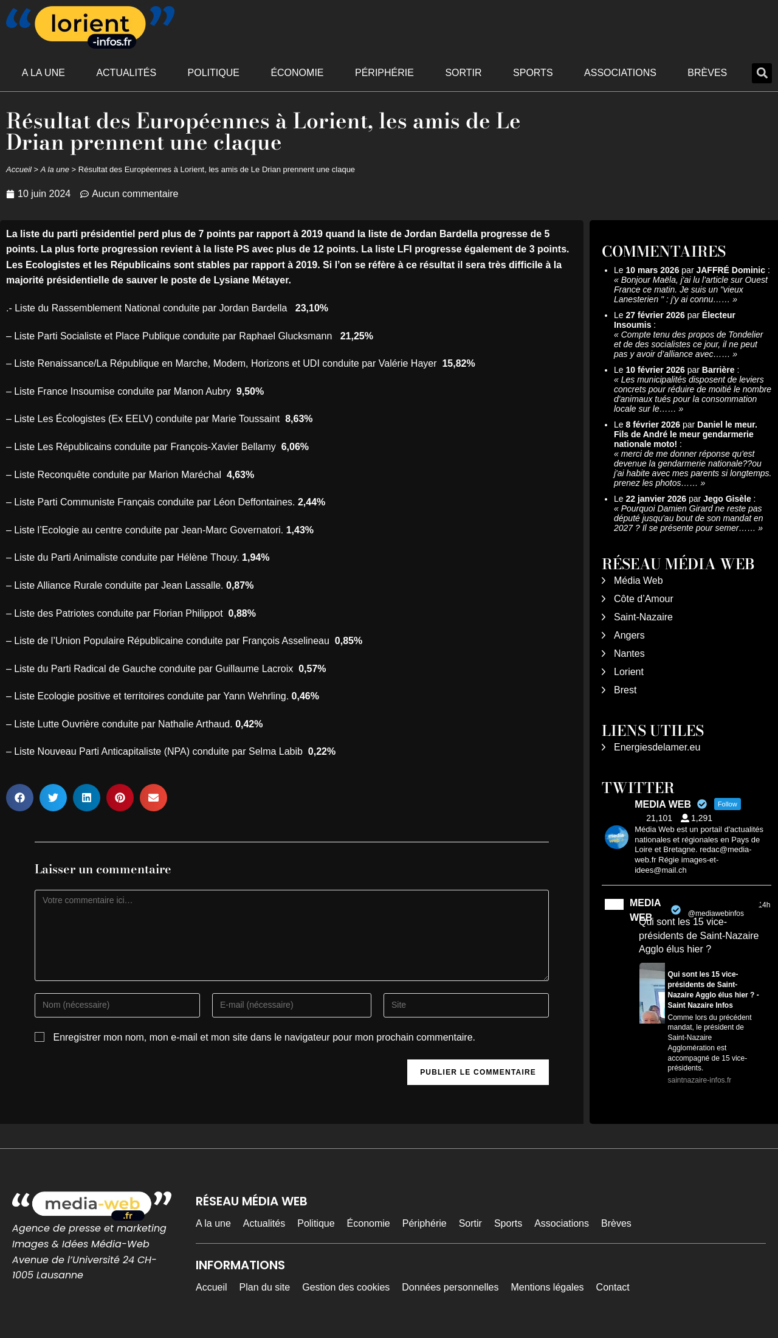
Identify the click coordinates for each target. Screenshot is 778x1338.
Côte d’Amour (643, 599)
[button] (762, 73)
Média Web (638, 580)
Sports (533, 73)
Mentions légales (547, 1287)
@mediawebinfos (716, 913)
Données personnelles (450, 1287)
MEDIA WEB (645, 910)
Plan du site (265, 1287)
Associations (620, 73)
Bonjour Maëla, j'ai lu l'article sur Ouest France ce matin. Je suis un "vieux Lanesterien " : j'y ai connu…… (691, 289)
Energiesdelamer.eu (657, 747)
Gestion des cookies (346, 1287)
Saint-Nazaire (643, 617)
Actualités (126, 73)
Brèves (707, 73)
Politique (213, 73)
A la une (43, 73)
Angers (629, 635)
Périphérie (384, 73)
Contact (613, 1287)
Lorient (629, 672)
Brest (625, 690)
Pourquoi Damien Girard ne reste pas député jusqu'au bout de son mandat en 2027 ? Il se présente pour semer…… (688, 518)
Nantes (629, 653)
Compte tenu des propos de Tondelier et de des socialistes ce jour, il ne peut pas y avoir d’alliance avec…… (688, 344)
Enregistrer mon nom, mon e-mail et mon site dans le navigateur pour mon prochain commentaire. (264, 1037)
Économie (296, 73)
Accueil (19, 169)
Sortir (463, 73)
